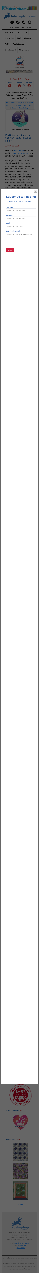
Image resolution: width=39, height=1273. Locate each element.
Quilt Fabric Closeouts (16, 283)
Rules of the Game (20, 153)
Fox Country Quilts (16, 447)
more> (21, 1111)
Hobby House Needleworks (19, 529)
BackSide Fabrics (14, 286)
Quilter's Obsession (16, 401)
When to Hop (23, 108)
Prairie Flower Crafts (17, 483)
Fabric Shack (13, 333)
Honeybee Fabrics (15, 510)
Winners (27, 38)
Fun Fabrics (13, 505)
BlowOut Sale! (10, 50)
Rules (23, 27)
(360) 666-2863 (21, 1248)
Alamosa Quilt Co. (16, 382)
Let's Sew (12, 601)
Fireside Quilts (14, 573)
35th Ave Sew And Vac (17, 335)
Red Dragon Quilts (16, 551)
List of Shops (22, 32)
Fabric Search (18, 44)
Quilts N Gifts (14, 614)
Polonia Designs (15, 508)
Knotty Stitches (15, 467)
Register (21, 102)
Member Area (11, 222)
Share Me (20, 851)
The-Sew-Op (12, 267)
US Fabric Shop (14, 376)
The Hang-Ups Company (18, 592)
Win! (19, 38)
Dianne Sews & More (17, 683)
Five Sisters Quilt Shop (17, 469)
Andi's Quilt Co (13, 294)
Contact (28, 27)
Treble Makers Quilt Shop (19, 461)
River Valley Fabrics (16, 491)
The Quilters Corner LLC (18, 811)
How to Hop (9, 38)
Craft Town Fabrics (16, 316)
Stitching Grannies (16, 579)
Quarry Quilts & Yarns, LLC (19, 729)
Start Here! (9, 32)
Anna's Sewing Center (17, 354)
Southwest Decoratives (18, 363)
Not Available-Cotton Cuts (19, 666)
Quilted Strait (14, 338)
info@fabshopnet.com (21, 1243)
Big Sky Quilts (14, 426)
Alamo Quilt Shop (16, 417)
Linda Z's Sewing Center (18, 445)
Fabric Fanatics (14, 554)
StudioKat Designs (15, 259)
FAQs (31, 105)
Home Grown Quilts (16, 319)
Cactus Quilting (15, 658)
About (17, 27)
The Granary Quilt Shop (18, 404)
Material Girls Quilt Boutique (19, 261)
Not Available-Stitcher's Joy (20, 767)
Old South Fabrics (16, 715)
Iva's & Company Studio (18, 707)
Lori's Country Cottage (17, 308)
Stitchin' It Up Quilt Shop (19, 535)
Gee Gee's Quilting (16, 357)
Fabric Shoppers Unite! (18, 830)
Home (12, 27)
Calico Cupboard (15, 576)
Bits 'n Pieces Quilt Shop (18, 639)
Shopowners (24, 50)
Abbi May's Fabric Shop (18, 360)
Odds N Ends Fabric (16, 379)
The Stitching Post (16, 341)
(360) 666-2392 (22, 1245)
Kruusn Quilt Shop (16, 617)
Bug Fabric (11, 270)
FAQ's (7, 44)
